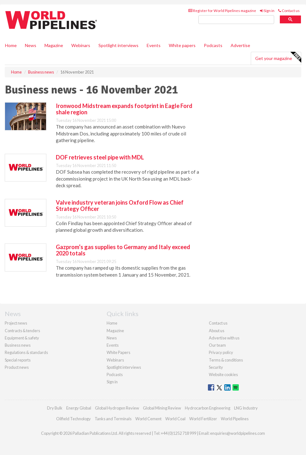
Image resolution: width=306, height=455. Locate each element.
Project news (16, 323)
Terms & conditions (226, 359)
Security (216, 367)
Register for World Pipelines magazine (222, 11)
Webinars (80, 45)
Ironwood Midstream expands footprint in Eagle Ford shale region (124, 109)
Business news (18, 345)
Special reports (18, 359)
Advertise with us (224, 337)
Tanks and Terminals (113, 418)
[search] (236, 19)
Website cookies (223, 374)
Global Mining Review (162, 407)
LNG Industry (246, 407)
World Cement (148, 418)
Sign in (267, 11)
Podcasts (213, 45)
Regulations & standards (26, 352)
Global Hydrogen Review (117, 407)
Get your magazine (278, 57)
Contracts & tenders (22, 330)
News (112, 337)
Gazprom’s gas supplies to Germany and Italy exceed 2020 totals (123, 250)
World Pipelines (235, 418)
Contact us (289, 11)
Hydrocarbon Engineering (207, 407)
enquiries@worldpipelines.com (237, 433)
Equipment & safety (22, 337)
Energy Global (78, 407)
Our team (217, 345)
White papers (182, 45)
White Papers (118, 352)
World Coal (175, 418)
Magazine (53, 45)
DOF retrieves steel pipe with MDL (100, 157)
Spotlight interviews (118, 45)
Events (154, 45)
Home (11, 45)
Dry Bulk (54, 407)
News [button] (30, 45)
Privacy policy (221, 352)
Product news (17, 367)
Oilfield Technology (73, 418)
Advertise (240, 45)
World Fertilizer (203, 418)
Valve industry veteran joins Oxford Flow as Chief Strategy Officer (120, 205)
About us (216, 330)
